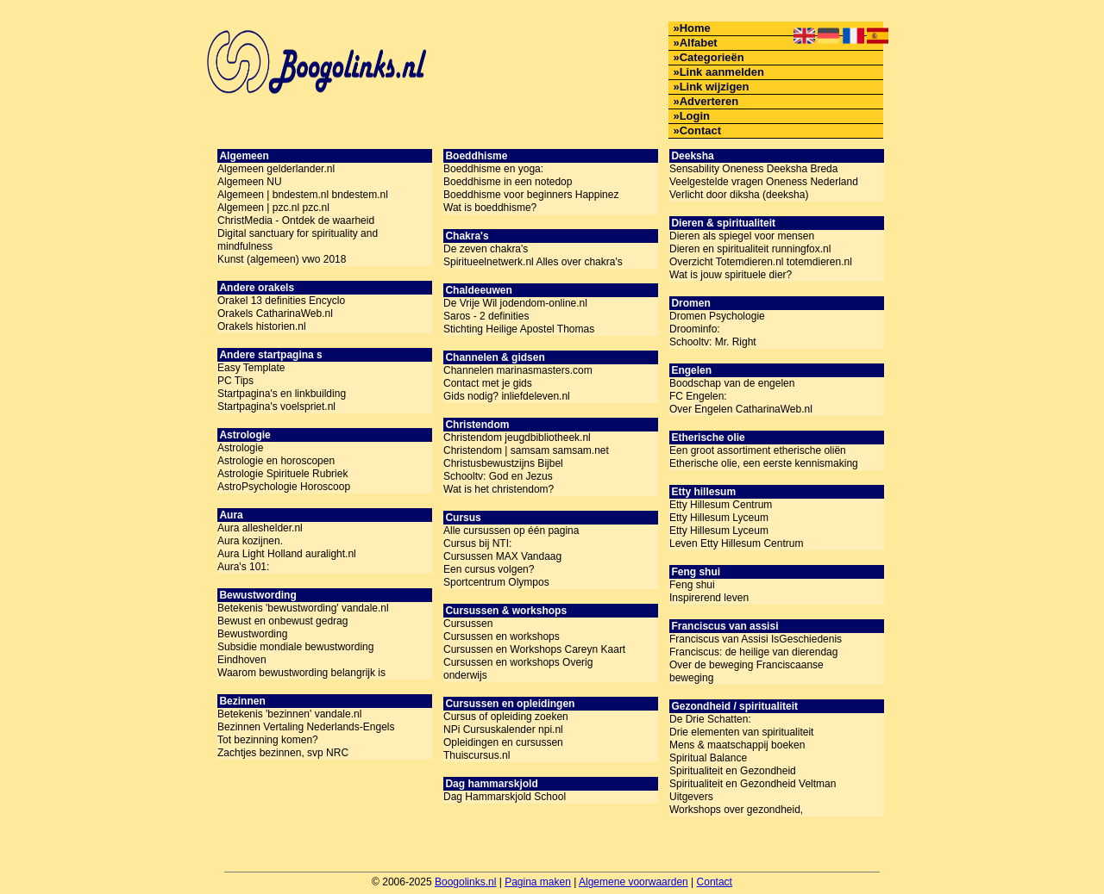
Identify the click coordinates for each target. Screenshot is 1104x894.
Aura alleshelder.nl (260, 528)
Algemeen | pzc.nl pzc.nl (273, 208)
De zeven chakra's (485, 249)
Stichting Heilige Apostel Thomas (518, 329)
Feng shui (692, 585)
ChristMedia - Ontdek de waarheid (295, 220)
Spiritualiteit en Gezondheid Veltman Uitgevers (752, 790)
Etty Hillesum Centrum (720, 505)
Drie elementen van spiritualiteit (741, 732)
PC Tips (235, 381)
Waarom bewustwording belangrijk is (301, 673)
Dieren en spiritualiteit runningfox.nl (750, 249)
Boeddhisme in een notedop (507, 182)
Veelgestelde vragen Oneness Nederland (763, 182)
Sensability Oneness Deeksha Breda (753, 169)
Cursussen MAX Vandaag (502, 556)
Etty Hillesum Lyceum (718, 518)
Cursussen (467, 624)
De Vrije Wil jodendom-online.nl (515, 303)
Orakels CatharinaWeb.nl (275, 313)
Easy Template (251, 368)
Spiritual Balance (708, 758)
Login (695, 115)
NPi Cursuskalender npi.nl (503, 729)
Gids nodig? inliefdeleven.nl (506, 396)
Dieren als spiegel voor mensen (741, 236)
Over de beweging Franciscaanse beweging (746, 671)
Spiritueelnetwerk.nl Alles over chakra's (533, 262)
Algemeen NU (249, 182)
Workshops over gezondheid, (736, 810)
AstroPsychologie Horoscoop (283, 487)
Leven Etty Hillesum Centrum (736, 543)
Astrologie (240, 448)
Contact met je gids (487, 383)
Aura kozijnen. (250, 541)
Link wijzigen (715, 86)
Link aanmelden (722, 71)
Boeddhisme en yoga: (493, 169)
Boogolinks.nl (465, 882)
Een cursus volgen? (488, 569)
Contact (700, 130)
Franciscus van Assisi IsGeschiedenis (755, 639)
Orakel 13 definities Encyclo (281, 301)
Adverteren (709, 101)
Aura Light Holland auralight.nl (286, 554)
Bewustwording (252, 634)
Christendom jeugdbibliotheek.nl (517, 437)
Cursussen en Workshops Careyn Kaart (534, 649)
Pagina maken (538, 882)
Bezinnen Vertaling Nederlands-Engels (305, 727)
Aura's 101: (243, 567)
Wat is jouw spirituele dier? (730, 275)
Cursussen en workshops (501, 636)
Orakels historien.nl (261, 326)
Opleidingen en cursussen (503, 742)
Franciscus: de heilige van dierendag (753, 652)
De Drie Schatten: (710, 719)
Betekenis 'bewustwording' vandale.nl (303, 608)
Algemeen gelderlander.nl (276, 169)
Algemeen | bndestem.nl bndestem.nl (302, 195)
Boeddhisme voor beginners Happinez (530, 195)
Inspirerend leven (709, 598)
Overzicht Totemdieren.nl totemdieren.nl (760, 262)
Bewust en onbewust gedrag (282, 621)
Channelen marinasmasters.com (518, 370)
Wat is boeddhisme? (489, 208)
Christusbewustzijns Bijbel (503, 463)
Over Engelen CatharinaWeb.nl (740, 409)
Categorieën (712, 57)
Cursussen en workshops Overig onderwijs (518, 668)
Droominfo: (694, 329)
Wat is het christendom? (498, 489)
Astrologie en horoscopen (276, 461)
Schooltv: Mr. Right (712, 342)
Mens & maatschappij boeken (737, 745)
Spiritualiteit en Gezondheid (732, 771)
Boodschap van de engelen (731, 383)
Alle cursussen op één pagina (511, 531)
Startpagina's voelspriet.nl (276, 406)
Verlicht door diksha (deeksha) (738, 195)
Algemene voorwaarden (633, 882)
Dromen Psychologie (717, 316)
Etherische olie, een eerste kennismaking (763, 463)
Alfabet (699, 42)
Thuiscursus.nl (476, 755)
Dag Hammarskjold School (504, 797)
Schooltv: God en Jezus (498, 476)
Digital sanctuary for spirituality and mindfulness (297, 239)
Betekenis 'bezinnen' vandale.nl (289, 714)
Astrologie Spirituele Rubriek (282, 474)
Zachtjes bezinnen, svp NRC (282, 753)
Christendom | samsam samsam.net (526, 450)
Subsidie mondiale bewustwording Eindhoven (295, 653)
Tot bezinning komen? (267, 740)
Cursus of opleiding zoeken (505, 717)
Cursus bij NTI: (477, 543)
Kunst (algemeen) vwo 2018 (281, 259)
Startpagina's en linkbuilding (281, 394)
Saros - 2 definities (486, 316)
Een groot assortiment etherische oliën (757, 450)
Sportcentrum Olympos (496, 582)
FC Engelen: (698, 396)
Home (695, 28)
